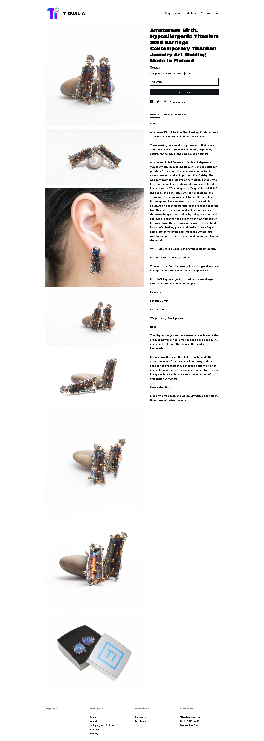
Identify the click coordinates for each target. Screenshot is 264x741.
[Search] (217, 13)
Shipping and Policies (102, 725)
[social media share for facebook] (151, 102)
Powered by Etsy (189, 725)
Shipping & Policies (175, 114)
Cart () (205, 13)
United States (173, 73)
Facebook (140, 721)
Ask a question (178, 102)
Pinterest (140, 717)
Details (155, 114)
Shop (167, 13)
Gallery (191, 13)
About (179, 13)
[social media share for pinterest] (165, 102)
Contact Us (96, 729)
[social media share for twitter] (158, 102)
